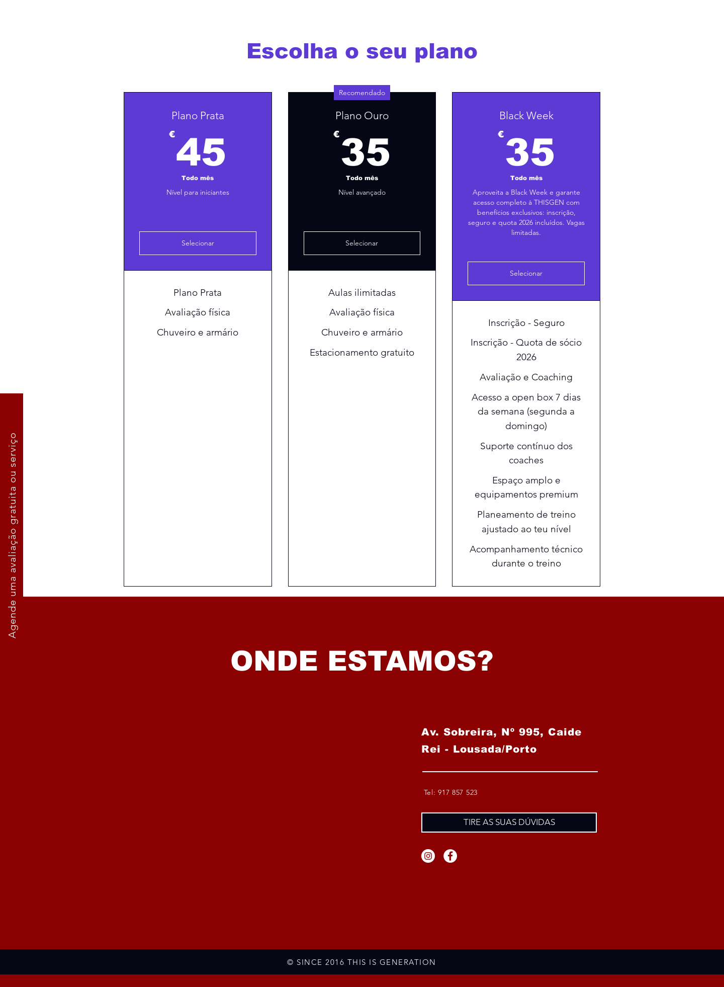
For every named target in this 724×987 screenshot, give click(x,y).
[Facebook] (450, 856)
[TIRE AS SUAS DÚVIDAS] (509, 822)
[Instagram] (428, 856)
